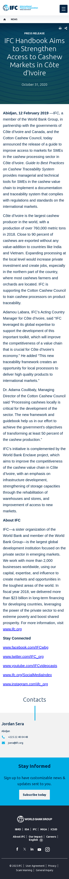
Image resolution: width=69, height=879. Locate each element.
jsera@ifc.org (15, 742)
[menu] (64, 9)
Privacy (52, 865)
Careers (51, 836)
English (33, 839)
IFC (35, 829)
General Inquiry (44, 870)
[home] (5, 19)
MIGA (43, 829)
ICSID (54, 829)
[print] (59, 28)
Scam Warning (24, 870)
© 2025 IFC (16, 865)
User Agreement (35, 865)
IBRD (18, 829)
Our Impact (36, 836)
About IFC (19, 836)
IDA (27, 829)
